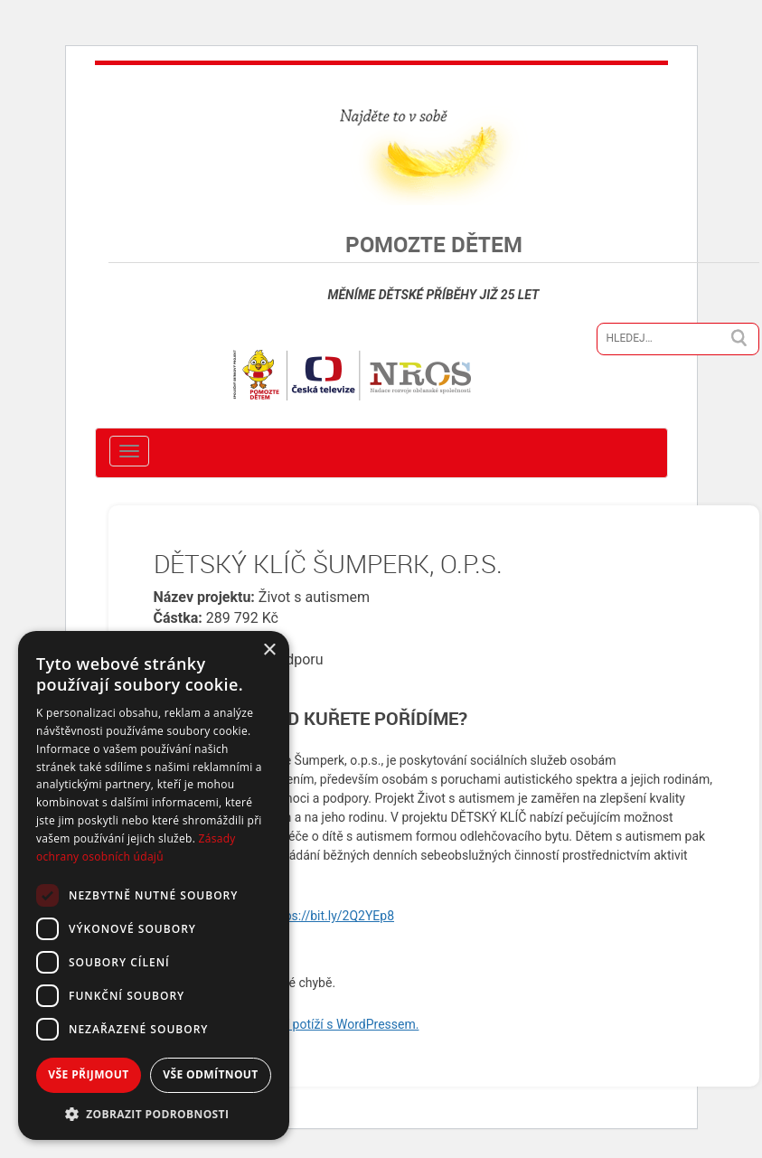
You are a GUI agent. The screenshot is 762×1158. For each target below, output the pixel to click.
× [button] (269, 650)
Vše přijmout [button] (88, 1074)
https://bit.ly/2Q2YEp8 (331, 916)
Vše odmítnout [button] (210, 1074)
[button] (153, 1113)
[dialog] (153, 885)
